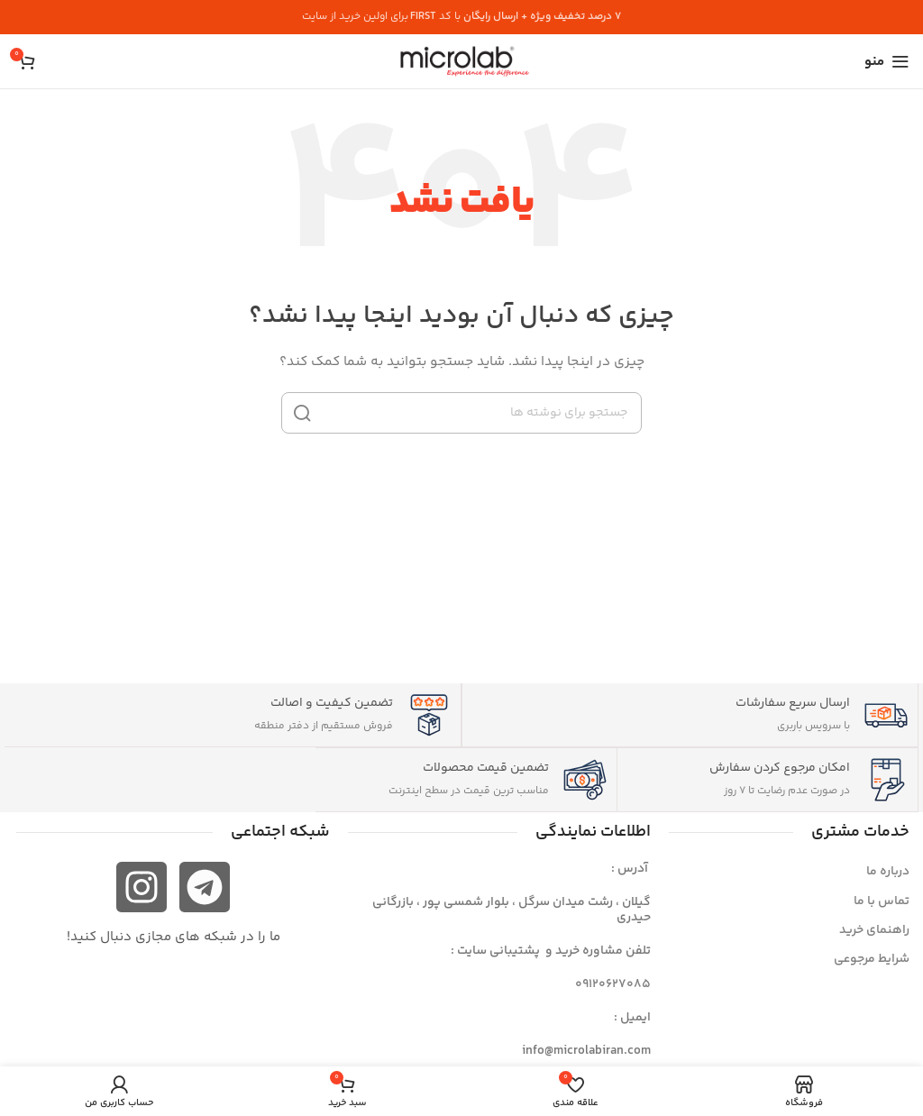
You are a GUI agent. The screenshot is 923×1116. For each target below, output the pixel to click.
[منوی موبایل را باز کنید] (886, 61)
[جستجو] (461, 413)
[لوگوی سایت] (461, 61)
